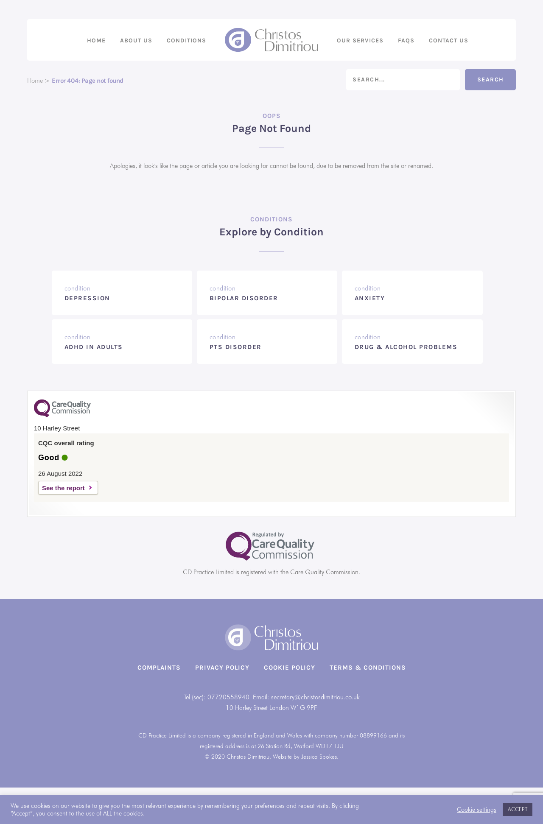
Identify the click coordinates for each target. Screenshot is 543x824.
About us (136, 40)
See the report (63, 488)
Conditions (186, 40)
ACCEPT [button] (517, 809)
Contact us (448, 40)
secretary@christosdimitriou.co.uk (315, 697)
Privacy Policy (222, 667)
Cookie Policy (289, 667)
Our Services (360, 40)
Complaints (159, 667)
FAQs (406, 40)
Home (96, 40)
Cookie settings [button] (476, 809)
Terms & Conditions (368, 667)
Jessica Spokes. (320, 756)
